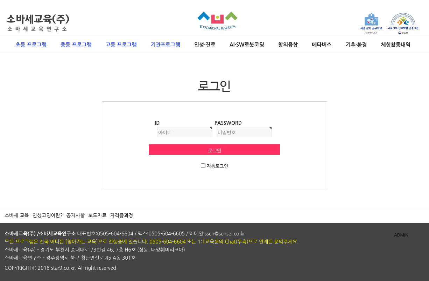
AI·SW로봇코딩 (247, 44)
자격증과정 (121, 215)
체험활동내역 (395, 44)
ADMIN (401, 235)
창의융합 (288, 44)
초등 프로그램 (31, 44)
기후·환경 (356, 44)
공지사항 (75, 215)
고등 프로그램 (121, 44)
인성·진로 (205, 44)
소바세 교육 (17, 215)
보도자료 (97, 215)
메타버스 (321, 44)
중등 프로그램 (76, 44)
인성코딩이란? (48, 215)
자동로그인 (217, 166)
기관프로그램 (166, 44)
